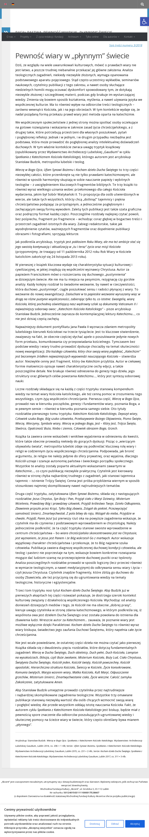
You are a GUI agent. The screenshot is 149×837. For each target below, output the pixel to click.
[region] (74, 820)
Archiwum (73, 36)
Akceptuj (135, 823)
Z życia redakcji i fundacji (49, 36)
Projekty (24, 36)
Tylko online (92, 36)
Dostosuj (95, 823)
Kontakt (128, 36)
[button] (144, 21)
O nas (10, 36)
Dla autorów (110, 36)
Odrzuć (115, 823)
